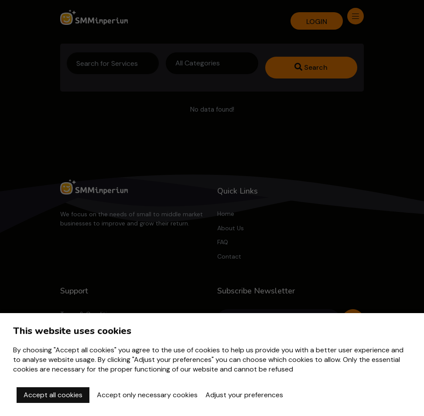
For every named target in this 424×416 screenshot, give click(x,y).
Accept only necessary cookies (147, 394)
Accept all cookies (53, 394)
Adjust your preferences (244, 394)
